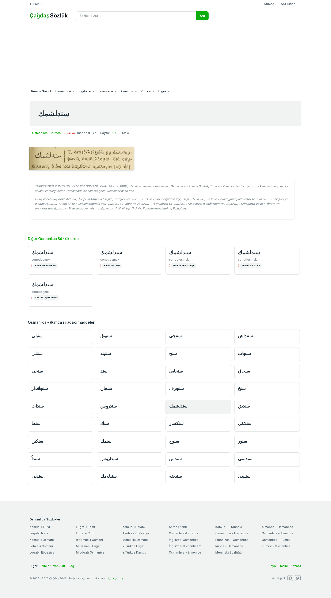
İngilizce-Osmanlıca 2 (185, 546)
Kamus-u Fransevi (45, 265)
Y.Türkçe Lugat (133, 546)
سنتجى (175, 335)
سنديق (244, 406)
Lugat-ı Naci (39, 533)
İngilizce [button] (85, 91)
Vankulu (59, 566)
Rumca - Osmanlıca (276, 546)
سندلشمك (42, 252)
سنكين (37, 441)
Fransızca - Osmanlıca (231, 540)
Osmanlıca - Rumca (46, 133)
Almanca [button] (127, 91)
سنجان (106, 388)
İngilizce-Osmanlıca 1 (185, 540)
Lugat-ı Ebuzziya (42, 552)
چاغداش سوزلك (114, 578)
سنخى (37, 371)
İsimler (45, 566)
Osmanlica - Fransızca (231, 533)
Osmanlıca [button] (63, 91)
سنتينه (105, 353)
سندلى (37, 476)
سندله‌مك (108, 476)
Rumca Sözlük (41, 91)
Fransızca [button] (106, 91)
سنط (36, 423)
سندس (175, 458)
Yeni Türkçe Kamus (46, 297)
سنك (104, 423)
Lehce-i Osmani (41, 546)
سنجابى (176, 371)
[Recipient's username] (136, 15)
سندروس (108, 406)
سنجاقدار (39, 388)
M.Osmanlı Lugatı (89, 546)
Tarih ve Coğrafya (135, 533)
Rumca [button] (146, 91)
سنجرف (176, 388)
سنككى (244, 423)
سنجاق (244, 371)
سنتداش (245, 335)
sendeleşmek (179, 259)
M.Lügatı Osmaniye (90, 552)
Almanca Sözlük (250, 265)
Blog (71, 566)
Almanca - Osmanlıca (277, 527)
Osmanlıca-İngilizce (183, 533)
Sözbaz (295, 566)
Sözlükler (288, 4)
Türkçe (35, 4)
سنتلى (37, 353)
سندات (37, 406)
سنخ (242, 388)
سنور (242, 441)
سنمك (105, 441)
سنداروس (109, 458)
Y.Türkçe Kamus (134, 552)
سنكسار (176, 423)
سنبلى (37, 335)
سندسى (245, 458)
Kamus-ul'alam (133, 527)
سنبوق (106, 335)
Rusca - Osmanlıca (229, 546)
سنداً (35, 458)
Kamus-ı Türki (112, 265)
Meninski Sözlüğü (228, 552)
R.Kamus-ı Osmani (89, 540)
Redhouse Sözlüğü (184, 265)
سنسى (244, 476)
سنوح (174, 441)
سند (103, 371)
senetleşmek (40, 259)
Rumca (269, 4)
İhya (273, 566)
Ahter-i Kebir (178, 527)
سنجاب (244, 353)
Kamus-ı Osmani (42, 540)
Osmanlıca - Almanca (277, 533)
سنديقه (175, 476)
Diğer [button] (162, 91)
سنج (173, 353)
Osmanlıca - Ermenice (185, 552)
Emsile (283, 566)
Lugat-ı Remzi (86, 527)
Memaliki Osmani (135, 540)
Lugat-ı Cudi (85, 533)
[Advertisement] (165, 55)
